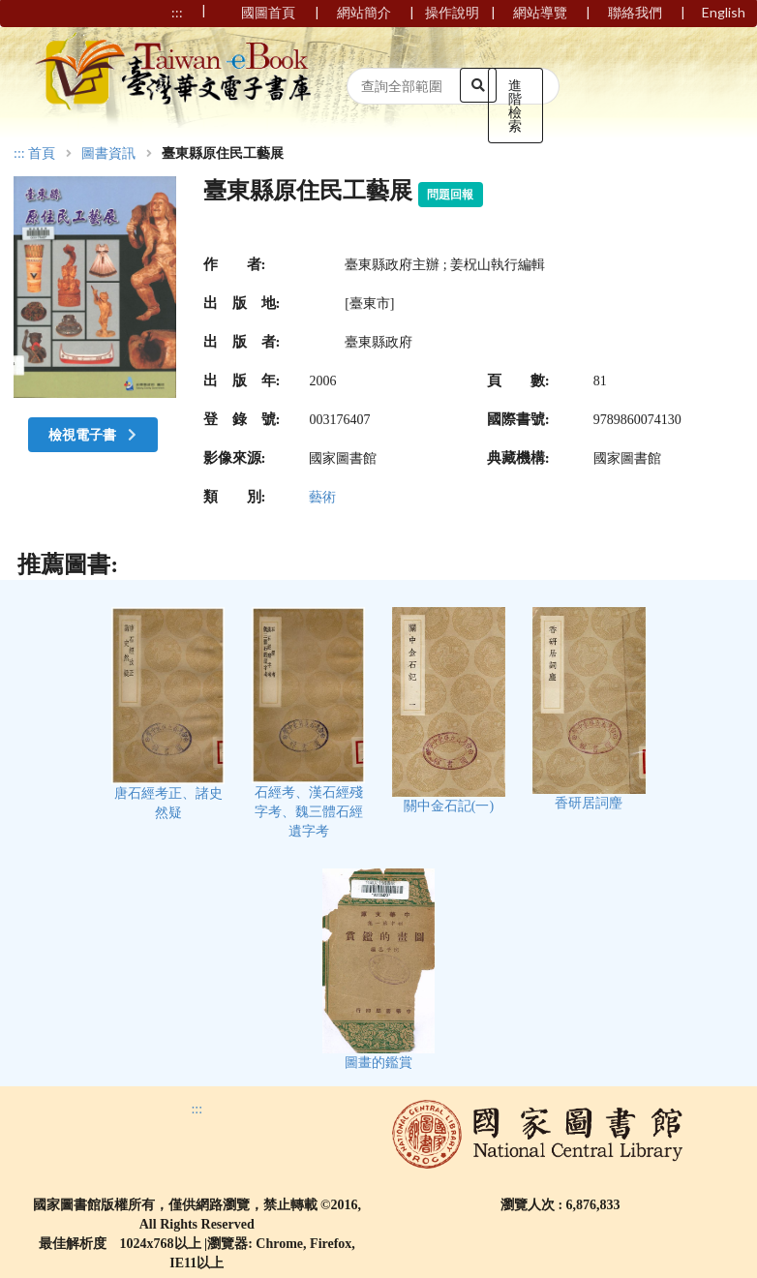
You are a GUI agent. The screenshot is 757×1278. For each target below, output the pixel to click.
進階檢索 (515, 105)
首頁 (41, 154)
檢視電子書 (94, 434)
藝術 (322, 497)
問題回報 (450, 194)
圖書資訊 (108, 154)
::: (19, 153)
